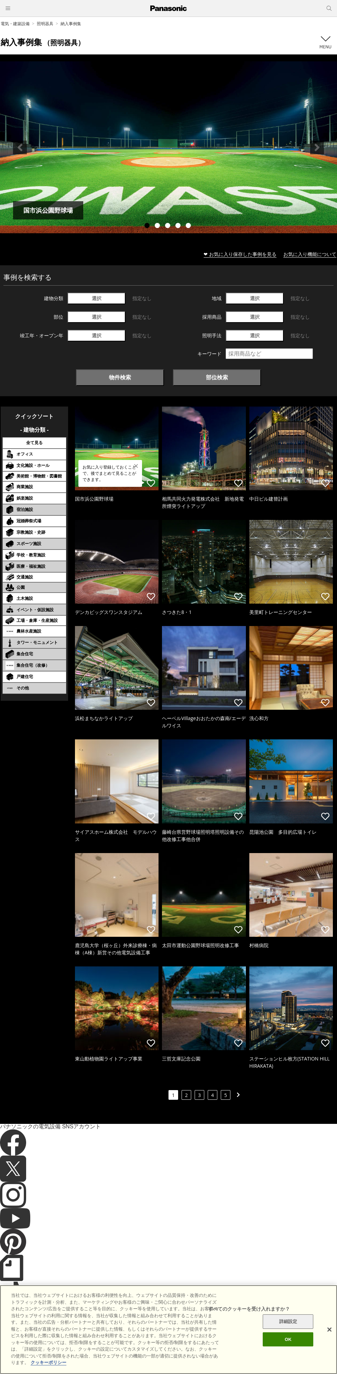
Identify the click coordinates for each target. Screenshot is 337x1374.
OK (288, 1349)
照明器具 (45, 24)
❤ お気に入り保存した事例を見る (240, 254)
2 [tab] (158, 226)
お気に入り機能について (309, 254)
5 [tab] (189, 226)
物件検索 (120, 377)
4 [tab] (178, 226)
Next (317, 147)
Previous (20, 147)
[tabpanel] (168, 147)
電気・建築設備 (15, 24)
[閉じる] (329, 1339)
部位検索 (217, 377)
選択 (96, 298)
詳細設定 (288, 1331)
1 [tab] (147, 226)
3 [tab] (168, 226)
